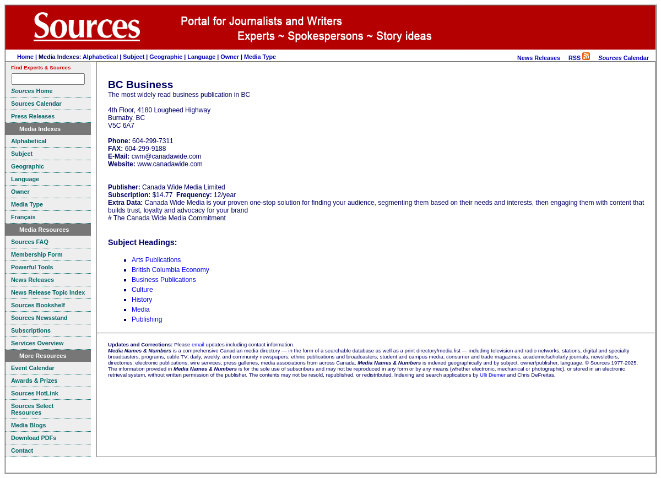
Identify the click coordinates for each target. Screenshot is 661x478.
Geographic (165, 56)
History (142, 299)
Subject (133, 56)
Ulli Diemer (493, 375)
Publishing (147, 319)
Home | (28, 56)
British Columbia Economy (170, 270)
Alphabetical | (103, 56)
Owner (229, 56)
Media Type (260, 56)
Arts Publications (156, 260)
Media (141, 309)
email (198, 344)
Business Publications (164, 280)
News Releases (538, 58)
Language (201, 56)
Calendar (623, 58)
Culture (142, 290)
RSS (579, 58)
